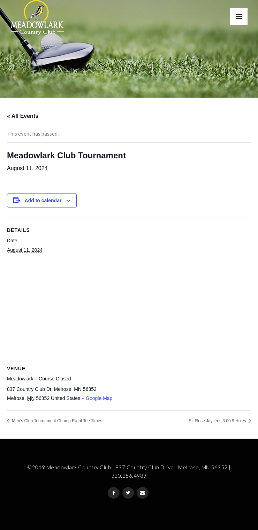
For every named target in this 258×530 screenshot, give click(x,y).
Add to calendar (43, 200)
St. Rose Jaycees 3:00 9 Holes (218, 420)
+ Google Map (97, 398)
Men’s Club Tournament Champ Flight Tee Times (56, 420)
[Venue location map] (129, 313)
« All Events (22, 116)
